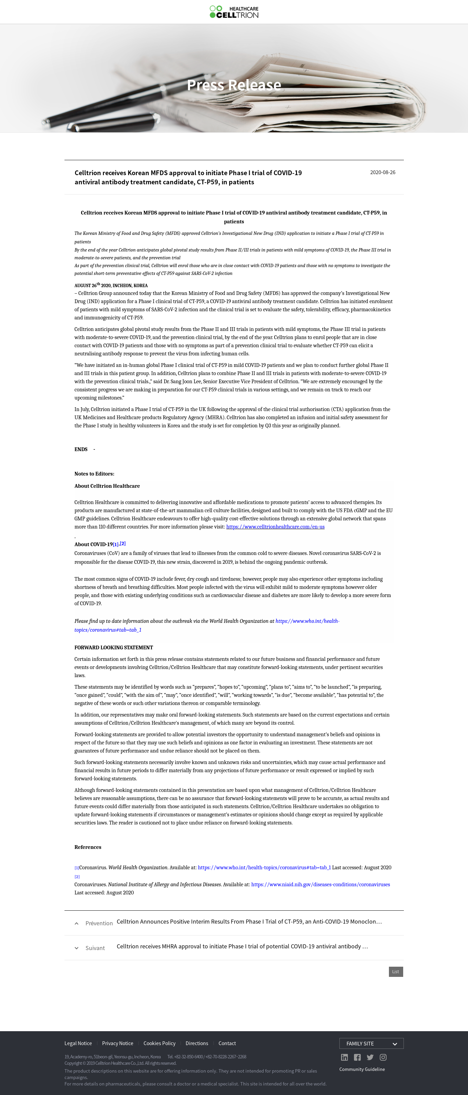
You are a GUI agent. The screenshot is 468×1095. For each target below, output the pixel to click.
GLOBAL (457, 12)
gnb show (10, 11)
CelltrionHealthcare (234, 11)
